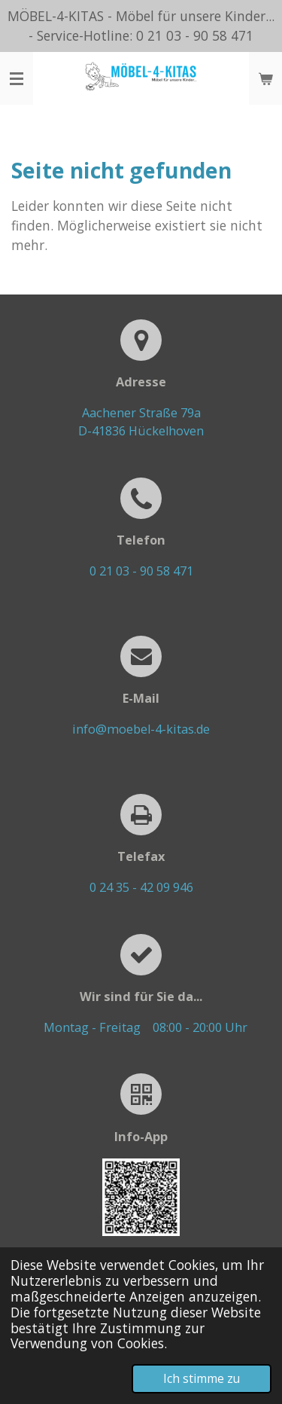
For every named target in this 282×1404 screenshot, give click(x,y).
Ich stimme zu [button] (201, 1378)
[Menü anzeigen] (16, 78)
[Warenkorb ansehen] (265, 78)
